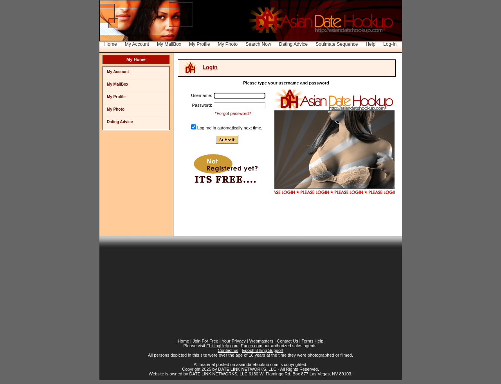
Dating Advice (293, 44)
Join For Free (205, 341)
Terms (307, 341)
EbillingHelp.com (222, 345)
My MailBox (169, 44)
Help (370, 44)
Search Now (258, 44)
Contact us (228, 350)
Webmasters (261, 341)
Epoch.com (251, 345)
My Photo (228, 44)
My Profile (199, 44)
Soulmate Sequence (336, 44)
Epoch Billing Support (262, 350)
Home (111, 44)
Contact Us (287, 341)
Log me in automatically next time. (229, 128)
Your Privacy (233, 341)
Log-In (389, 44)
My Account (137, 44)
